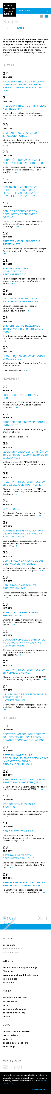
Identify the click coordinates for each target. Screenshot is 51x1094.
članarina (8, 971)
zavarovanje (10, 1001)
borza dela (9, 944)
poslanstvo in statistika (17, 1031)
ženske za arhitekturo (15, 1042)
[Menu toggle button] (46, 4)
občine (7, 1016)
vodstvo (7, 1039)
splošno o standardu (15, 1008)
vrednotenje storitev (15, 997)
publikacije (9, 1046)
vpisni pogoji (10, 978)
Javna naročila (11, 952)
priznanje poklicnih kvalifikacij (20, 975)
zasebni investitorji (14, 1012)
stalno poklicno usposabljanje (20, 967)
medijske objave (12, 948)
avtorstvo (8, 1005)
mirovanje (8, 982)
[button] (42, 16)
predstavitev (10, 1035)
